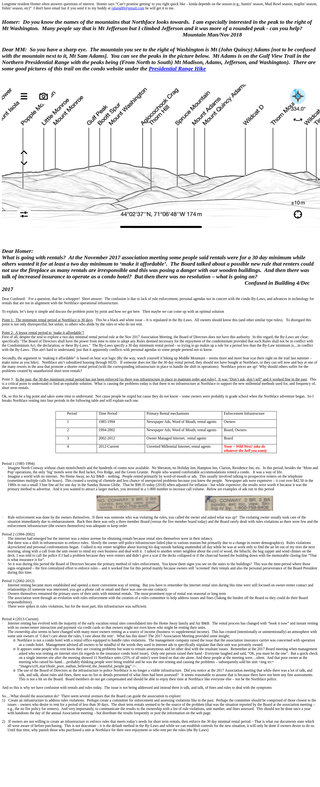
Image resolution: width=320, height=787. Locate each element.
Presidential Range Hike (177, 68)
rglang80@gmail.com (128, 8)
